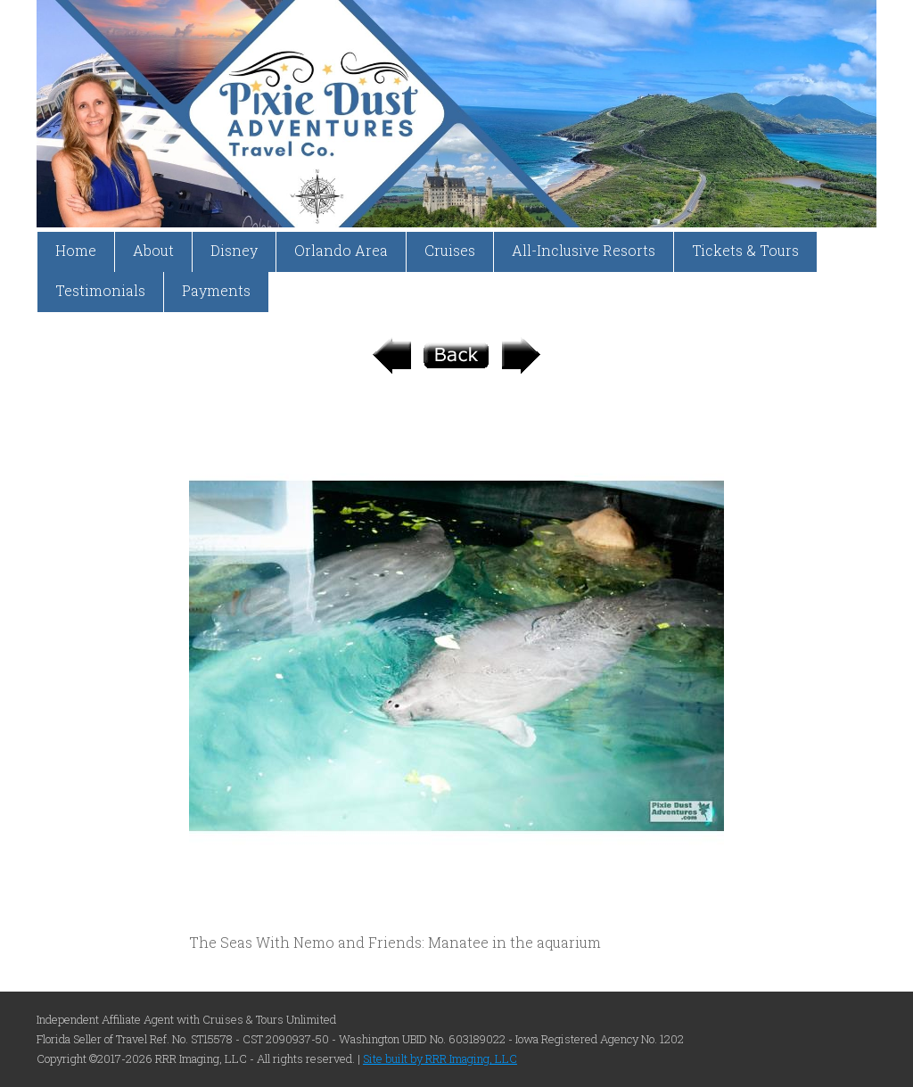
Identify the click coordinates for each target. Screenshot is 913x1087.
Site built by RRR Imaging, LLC (440, 1058)
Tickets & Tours (745, 250)
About (153, 250)
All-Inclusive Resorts (583, 250)
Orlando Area (341, 250)
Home (75, 250)
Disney (234, 250)
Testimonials (100, 290)
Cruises (449, 250)
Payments (216, 290)
